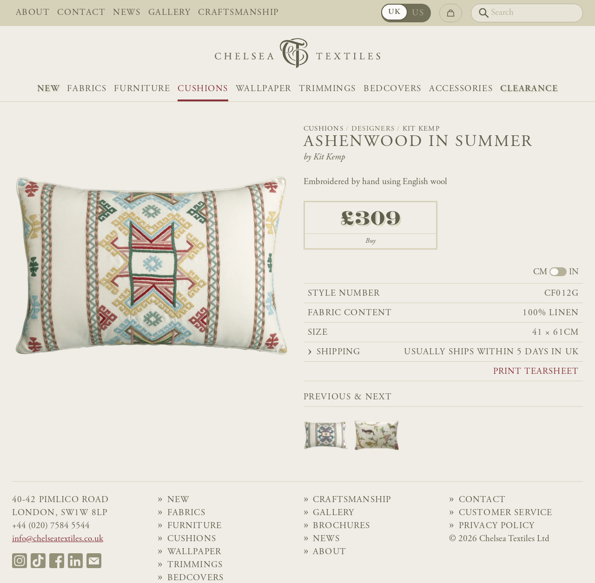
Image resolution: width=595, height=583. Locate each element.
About (33, 12)
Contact (81, 12)
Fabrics (86, 89)
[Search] (527, 13)
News (126, 12)
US (418, 13)
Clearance (529, 89)
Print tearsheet (536, 372)
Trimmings (327, 89)
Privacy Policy (497, 526)
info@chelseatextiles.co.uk (57, 539)
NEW (48, 89)
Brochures (341, 526)
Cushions (203, 89)
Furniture (142, 89)
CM (540, 272)
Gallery (169, 12)
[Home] (297, 55)
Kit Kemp (421, 129)
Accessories (461, 89)
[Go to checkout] (450, 13)
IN (574, 272)
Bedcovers (393, 89)
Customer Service (506, 513)
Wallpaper (263, 89)
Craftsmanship (238, 12)
